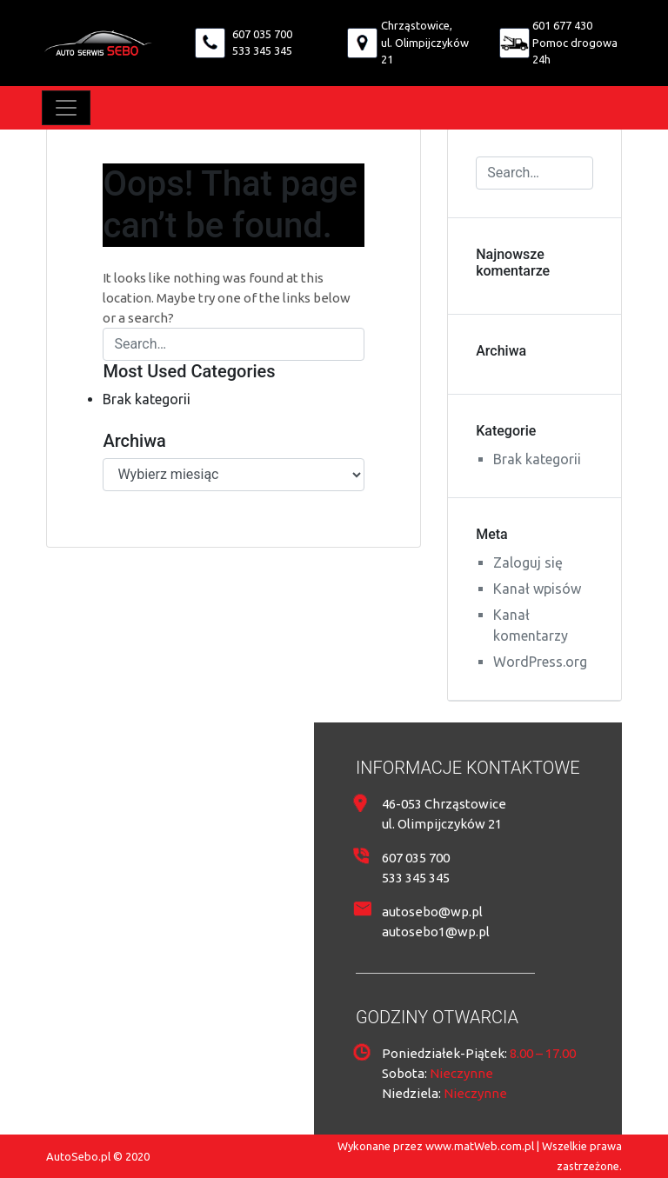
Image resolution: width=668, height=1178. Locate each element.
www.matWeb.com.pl (479, 1146)
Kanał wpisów (537, 588)
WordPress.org (540, 661)
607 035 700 (262, 34)
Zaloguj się (528, 562)
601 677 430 (562, 25)
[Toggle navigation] (66, 107)
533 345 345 (262, 50)
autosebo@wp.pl (432, 911)
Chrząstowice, (416, 25)
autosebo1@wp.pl (436, 931)
